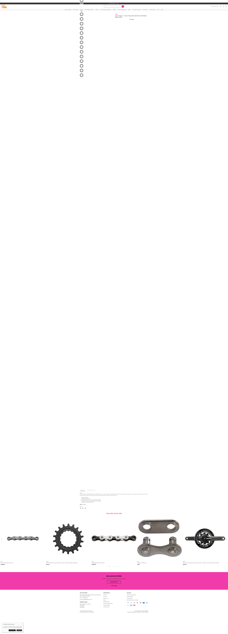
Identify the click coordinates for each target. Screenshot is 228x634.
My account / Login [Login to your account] (214, 6)
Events (129, 9)
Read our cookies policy (17, 627)
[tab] (108, 576)
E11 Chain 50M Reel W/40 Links (52, 572)
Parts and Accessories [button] (89, 9)
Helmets (97, 9)
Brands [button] (114, 9)
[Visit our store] (220, 6)
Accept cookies (12, 630)
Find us (104, 606)
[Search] (114, 6)
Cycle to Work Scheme (121, 9)
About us (105, 604)
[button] (223, 6)
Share (81, 516)
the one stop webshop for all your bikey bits (114, 3)
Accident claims (106, 615)
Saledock (92, 622)
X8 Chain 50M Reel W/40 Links (7, 572)
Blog (158, 9)
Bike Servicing (106, 611)
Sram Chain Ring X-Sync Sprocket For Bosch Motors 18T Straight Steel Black (107, 572)
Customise (19, 630)
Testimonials (145, 9)
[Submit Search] (123, 6)
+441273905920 (84, 607)
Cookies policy (130, 606)
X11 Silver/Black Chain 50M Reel (143, 572)
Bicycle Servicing (68, 9)
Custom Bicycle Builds (136, 9)
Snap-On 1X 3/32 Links (187, 572)
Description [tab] (82, 500)
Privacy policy (130, 608)
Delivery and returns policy (132, 610)
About (162, 9)
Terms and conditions (131, 604)
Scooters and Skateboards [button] (105, 9)
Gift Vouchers (75, 9)
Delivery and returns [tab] (91, 500)
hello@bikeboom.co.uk (87, 609)
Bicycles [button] (81, 9)
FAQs (104, 610)
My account (105, 608)
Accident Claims (152, 9)
